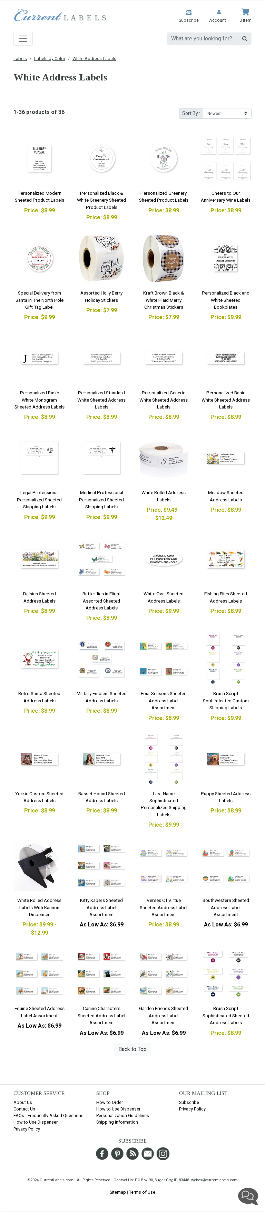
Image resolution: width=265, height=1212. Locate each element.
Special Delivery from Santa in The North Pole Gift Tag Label (39, 300)
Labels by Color (49, 58)
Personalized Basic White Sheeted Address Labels (226, 400)
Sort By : (191, 113)
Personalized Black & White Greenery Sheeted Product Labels (101, 200)
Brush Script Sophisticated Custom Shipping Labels (226, 700)
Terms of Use (142, 1192)
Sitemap (118, 1192)
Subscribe (189, 1102)
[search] (202, 38)
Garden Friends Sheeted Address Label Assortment (163, 1015)
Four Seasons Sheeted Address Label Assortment (164, 700)
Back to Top (132, 1049)
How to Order (109, 1102)
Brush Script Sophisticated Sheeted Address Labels (226, 1015)
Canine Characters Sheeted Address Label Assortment (101, 1015)
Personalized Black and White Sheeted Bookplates (225, 300)
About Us (22, 1102)
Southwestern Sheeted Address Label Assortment (226, 907)
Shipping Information (117, 1122)
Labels (20, 58)
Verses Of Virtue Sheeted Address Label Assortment (163, 907)
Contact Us (24, 1109)
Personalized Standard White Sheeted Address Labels (101, 400)
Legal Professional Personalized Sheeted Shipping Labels (39, 499)
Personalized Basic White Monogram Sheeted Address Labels (39, 400)
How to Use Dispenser (35, 1122)
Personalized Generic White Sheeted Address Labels (163, 400)
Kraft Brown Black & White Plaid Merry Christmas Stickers (163, 300)
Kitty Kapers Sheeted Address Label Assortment (101, 907)
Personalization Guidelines (122, 1115)
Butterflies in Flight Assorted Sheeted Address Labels (101, 600)
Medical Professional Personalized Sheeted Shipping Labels (101, 499)
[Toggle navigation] (23, 39)
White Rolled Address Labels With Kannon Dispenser (39, 907)
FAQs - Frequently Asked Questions (48, 1115)
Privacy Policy (26, 1129)
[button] (219, 16)
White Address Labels (94, 58)
